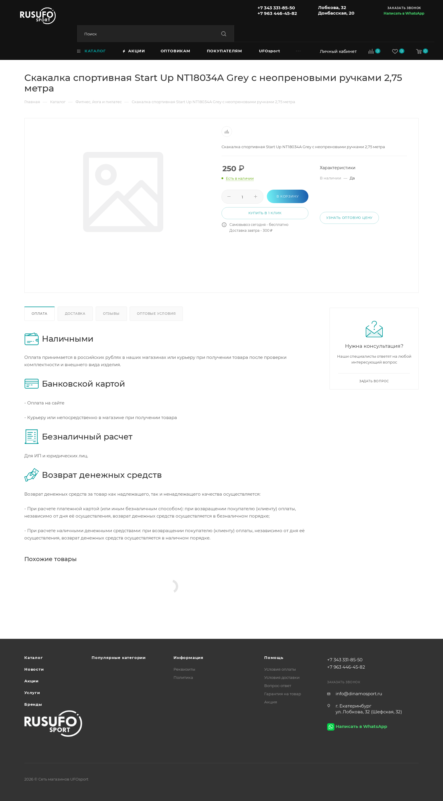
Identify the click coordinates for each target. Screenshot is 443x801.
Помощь (274, 657)
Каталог (33, 657)
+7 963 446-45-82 (277, 13)
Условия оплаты (280, 669)
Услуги (32, 692)
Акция (270, 702)
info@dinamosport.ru (359, 693)
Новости (34, 669)
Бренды (33, 704)
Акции (31, 681)
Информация (188, 657)
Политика (183, 677)
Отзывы (111, 314)
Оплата (39, 314)
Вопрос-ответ (277, 685)
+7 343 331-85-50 (276, 8)
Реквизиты (184, 669)
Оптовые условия (156, 314)
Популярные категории (119, 657)
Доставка (75, 314)
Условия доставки (282, 677)
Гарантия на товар (282, 693)
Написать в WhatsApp (404, 13)
